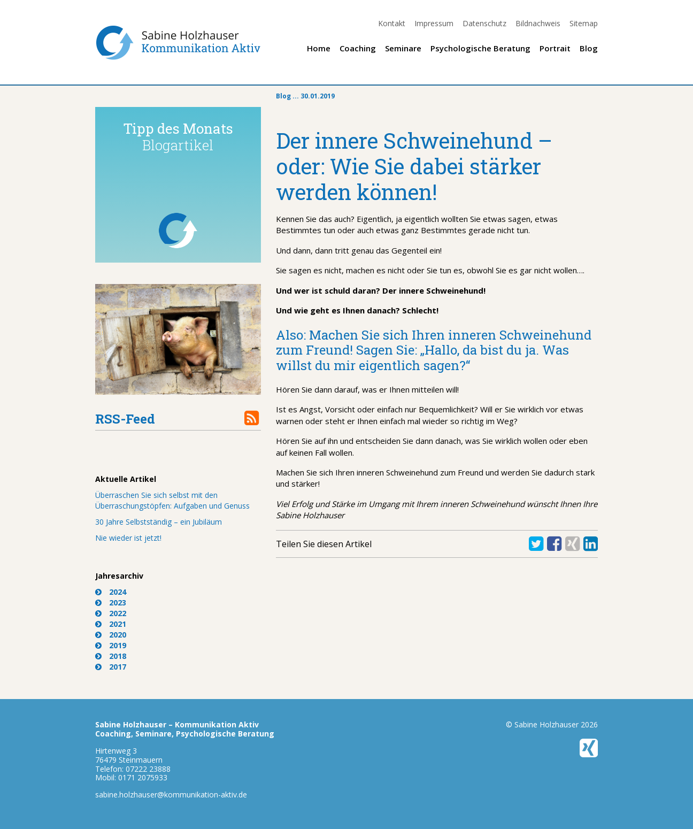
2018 (117, 656)
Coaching (358, 48)
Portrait (555, 48)
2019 (117, 645)
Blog (589, 48)
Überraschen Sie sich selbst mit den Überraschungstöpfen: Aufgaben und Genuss (172, 500)
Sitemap (583, 23)
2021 (117, 624)
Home (318, 48)
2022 (117, 613)
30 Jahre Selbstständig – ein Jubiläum (158, 522)
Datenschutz (484, 23)
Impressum (433, 23)
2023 (117, 602)
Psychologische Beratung (480, 48)
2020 (117, 635)
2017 (117, 667)
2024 (117, 592)
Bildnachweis (537, 23)
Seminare (403, 48)
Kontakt (391, 23)
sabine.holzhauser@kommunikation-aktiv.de (171, 794)
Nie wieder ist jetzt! (128, 538)
